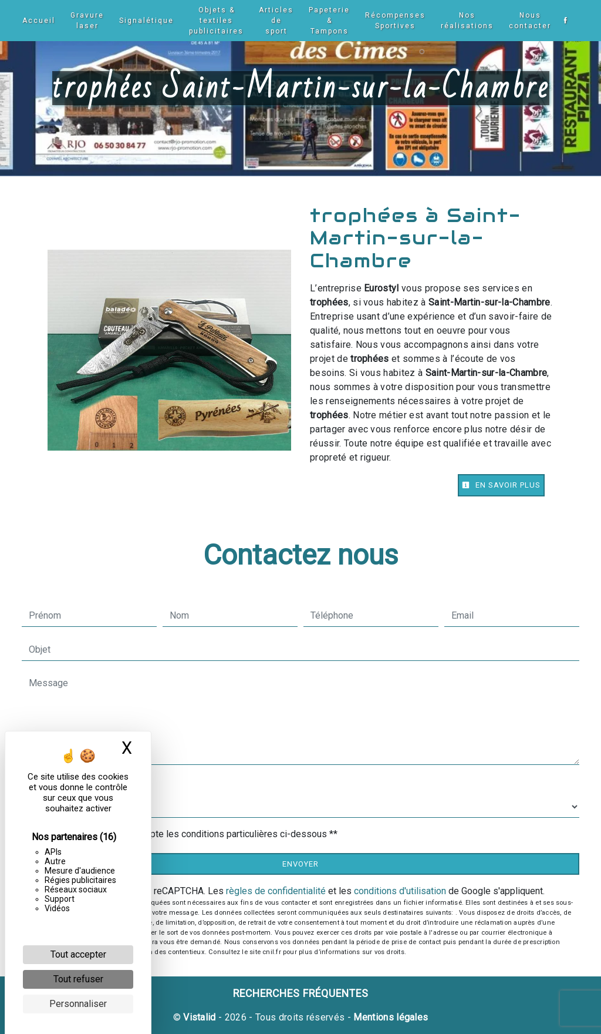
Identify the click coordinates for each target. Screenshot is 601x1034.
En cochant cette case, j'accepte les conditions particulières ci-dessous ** (185, 834)
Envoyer (300, 864)
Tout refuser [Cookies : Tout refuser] (78, 979)
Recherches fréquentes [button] (301, 993)
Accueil (37, 20)
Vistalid (199, 1017)
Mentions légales (389, 1017)
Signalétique (145, 20)
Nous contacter (529, 20)
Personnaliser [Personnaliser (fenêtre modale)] (78, 1003)
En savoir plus (501, 485)
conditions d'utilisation (400, 891)
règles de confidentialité (276, 891)
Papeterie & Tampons (328, 20)
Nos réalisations (466, 20)
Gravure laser (86, 20)
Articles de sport (275, 20)
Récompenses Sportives (394, 20)
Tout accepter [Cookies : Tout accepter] (78, 954)
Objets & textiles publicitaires (215, 20)
